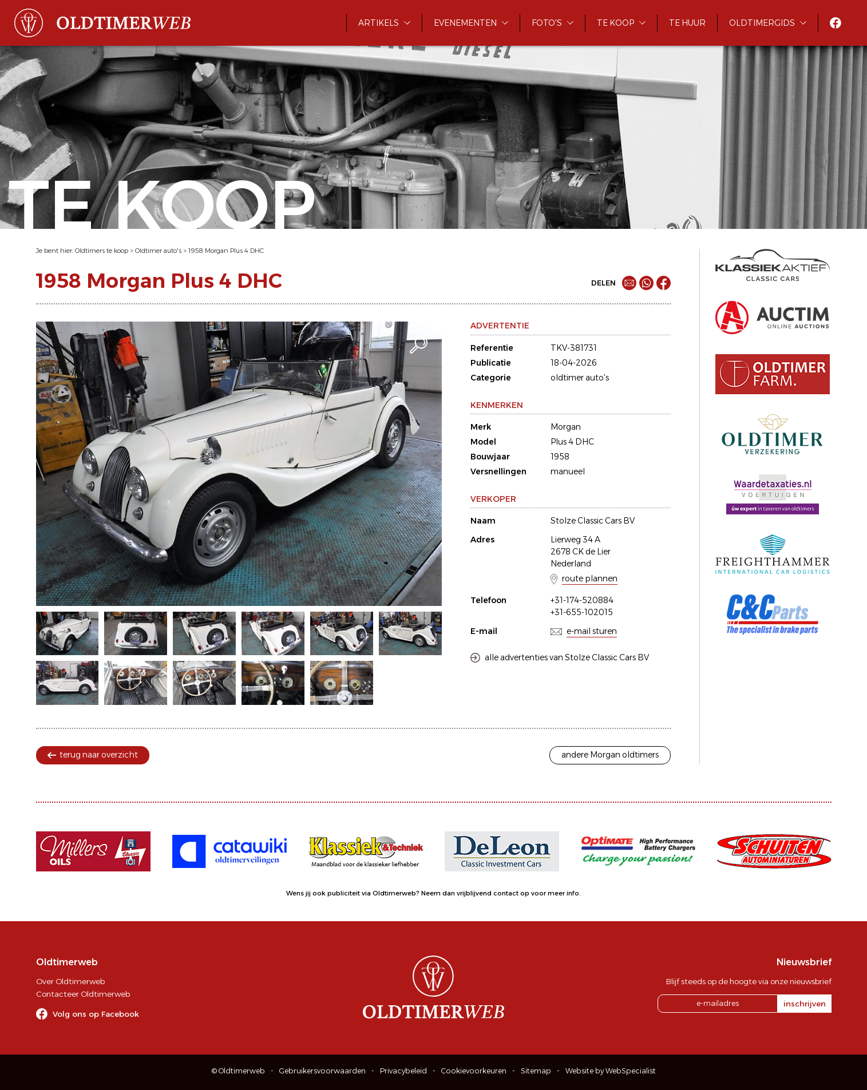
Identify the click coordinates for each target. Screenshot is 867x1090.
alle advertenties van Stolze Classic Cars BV (567, 657)
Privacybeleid (403, 1071)
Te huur (687, 23)
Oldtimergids (762, 23)
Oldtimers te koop (101, 251)
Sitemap (536, 1071)
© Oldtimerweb (238, 1071)
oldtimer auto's (580, 377)
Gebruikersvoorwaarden (322, 1071)
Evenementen (465, 23)
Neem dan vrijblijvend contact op (475, 893)
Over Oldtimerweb (70, 981)
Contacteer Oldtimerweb (83, 993)
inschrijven (804, 1003)
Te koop (615, 23)
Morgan (566, 427)
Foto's (547, 23)
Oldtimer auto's (158, 251)
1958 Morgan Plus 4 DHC (226, 251)
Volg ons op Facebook (96, 1013)
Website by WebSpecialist (610, 1071)
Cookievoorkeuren (473, 1071)
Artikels (378, 23)
